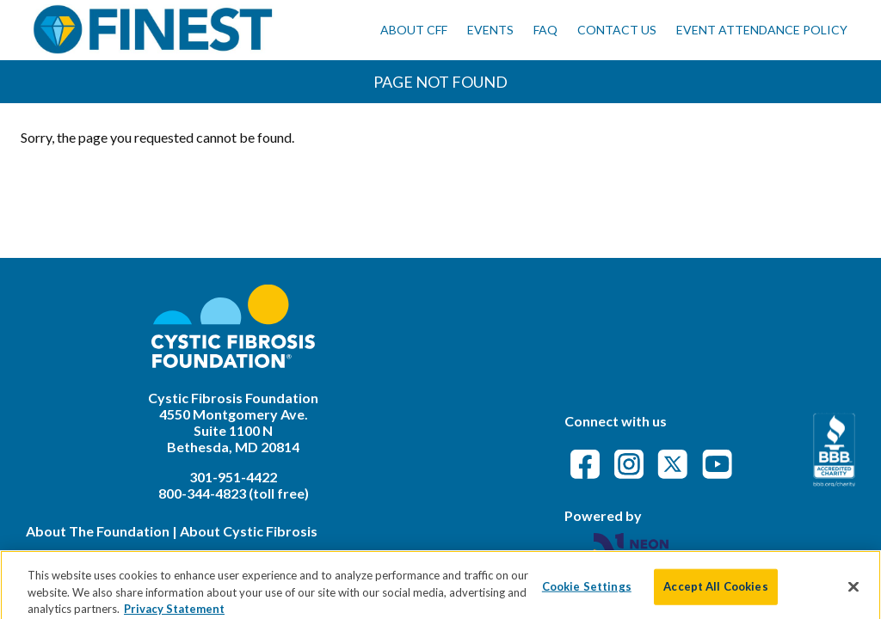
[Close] (853, 595)
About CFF (413, 29)
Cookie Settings (586, 595)
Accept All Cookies (715, 595)
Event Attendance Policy (761, 29)
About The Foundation (97, 531)
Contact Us (616, 29)
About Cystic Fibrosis (248, 531)
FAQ (545, 29)
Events (490, 29)
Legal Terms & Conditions (107, 556)
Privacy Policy (244, 556)
